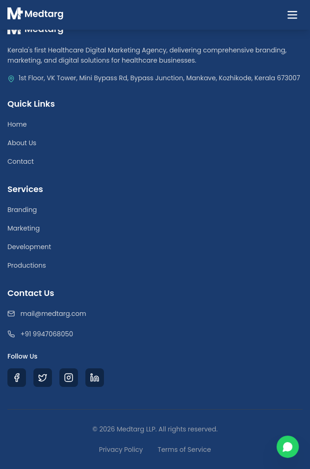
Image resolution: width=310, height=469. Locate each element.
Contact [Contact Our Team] (20, 161)
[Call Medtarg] (155, 334)
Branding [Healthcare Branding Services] (22, 209)
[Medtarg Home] (35, 14)
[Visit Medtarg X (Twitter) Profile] (42, 377)
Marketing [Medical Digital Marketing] (23, 228)
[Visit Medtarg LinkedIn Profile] (94, 377)
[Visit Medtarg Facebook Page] (16, 377)
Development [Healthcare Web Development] (29, 246)
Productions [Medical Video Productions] (26, 265)
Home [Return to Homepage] (17, 124)
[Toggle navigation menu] (292, 15)
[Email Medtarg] (155, 313)
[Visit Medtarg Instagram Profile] (68, 377)
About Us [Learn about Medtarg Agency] (21, 143)
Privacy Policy (121, 449)
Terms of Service (184, 449)
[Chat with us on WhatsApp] (288, 447)
